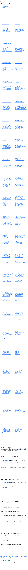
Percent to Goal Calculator (6, 127)
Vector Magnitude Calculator (19, 240)
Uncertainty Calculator (5, 356)
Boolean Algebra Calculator (6, 254)
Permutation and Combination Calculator (8, 273)
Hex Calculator (4, 48)
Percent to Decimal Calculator (6, 67)
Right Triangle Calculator (18, 334)
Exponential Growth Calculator (19, 185)
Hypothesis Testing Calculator (6, 357)
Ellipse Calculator (17, 350)
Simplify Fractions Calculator (6, 178)
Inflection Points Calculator (6, 434)
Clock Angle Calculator (18, 369)
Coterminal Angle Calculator (19, 357)
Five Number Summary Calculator (7, 334)
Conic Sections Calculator (18, 184)
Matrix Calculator (4, 25)
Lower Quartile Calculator (5, 299)
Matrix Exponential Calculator (19, 224)
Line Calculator (4, 85)
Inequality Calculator (18, 139)
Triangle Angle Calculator (18, 372)
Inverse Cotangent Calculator (19, 179)
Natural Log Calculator (18, 197)
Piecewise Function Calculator (6, 219)
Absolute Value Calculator (5, 141)
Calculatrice (6, 559)
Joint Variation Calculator (5, 109)
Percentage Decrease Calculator (6, 126)
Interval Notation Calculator (6, 148)
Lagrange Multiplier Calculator (19, 66)
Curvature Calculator (18, 31)
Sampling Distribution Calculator (6, 374)
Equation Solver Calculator (18, 128)
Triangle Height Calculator (18, 427)
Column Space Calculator (18, 275)
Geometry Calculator (18, 428)
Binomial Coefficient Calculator (19, 198)
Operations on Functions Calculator (20, 105)
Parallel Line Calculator (5, 81)
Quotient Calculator (5, 185)
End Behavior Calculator (18, 158)
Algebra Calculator (5, 204)
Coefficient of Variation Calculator (7, 330)
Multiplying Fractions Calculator (6, 180)
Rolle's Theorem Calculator (18, 87)
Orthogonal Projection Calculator (19, 279)
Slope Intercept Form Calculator (6, 63)
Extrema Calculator (17, 44)
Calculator (23, 559)
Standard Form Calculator (5, 144)
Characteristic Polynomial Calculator (20, 260)
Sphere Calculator (17, 354)
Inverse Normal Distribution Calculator (7, 315)
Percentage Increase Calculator (6, 123)
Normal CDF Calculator (5, 369)
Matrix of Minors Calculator (18, 222)
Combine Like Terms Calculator (6, 238)
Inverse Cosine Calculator (18, 165)
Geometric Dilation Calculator (19, 430)
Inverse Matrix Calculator (18, 281)
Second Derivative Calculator (6, 389)
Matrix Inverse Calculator (18, 216)
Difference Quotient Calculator (19, 29)
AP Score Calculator (5, 218)
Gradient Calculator (5, 159)
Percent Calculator (4, 27)
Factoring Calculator (17, 161)
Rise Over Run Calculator (18, 408)
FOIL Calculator (4, 104)
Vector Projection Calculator (18, 242)
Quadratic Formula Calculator (6, 31)
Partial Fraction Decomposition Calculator (20, 107)
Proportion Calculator (5, 182)
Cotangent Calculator (18, 178)
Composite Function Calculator (19, 183)
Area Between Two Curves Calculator (20, 65)
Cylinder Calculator (17, 351)
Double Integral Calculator (18, 90)
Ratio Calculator (4, 50)
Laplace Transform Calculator (6, 430)
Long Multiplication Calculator (6, 183)
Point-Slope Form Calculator (6, 145)
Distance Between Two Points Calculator (20, 146)
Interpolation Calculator (18, 316)
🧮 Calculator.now (3, 1)
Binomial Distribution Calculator (6, 281)
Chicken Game (4, 349)
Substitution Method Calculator (6, 197)
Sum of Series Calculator (18, 295)
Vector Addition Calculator (18, 219)
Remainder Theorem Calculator (6, 64)
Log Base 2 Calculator (5, 163)
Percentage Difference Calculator (6, 125)
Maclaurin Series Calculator (18, 63)
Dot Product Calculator (18, 256)
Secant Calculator (17, 123)
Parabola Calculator (17, 106)
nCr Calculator (4, 355)
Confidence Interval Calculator (6, 276)
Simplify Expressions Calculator (19, 127)
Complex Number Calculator (19, 104)
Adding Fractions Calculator (6, 184)
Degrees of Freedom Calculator (6, 354)
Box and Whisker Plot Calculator (6, 292)
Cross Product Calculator (18, 255)
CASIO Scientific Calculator (6, 223)
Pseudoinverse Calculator (18, 218)
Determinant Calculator (18, 258)
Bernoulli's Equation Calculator (19, 313)
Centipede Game (4, 350)
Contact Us (12, 556)
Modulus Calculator (5, 255)
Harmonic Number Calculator (19, 296)
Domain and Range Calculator (19, 27)
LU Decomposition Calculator (19, 204)
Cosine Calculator (17, 164)
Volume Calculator (17, 335)
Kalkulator (19, 559)
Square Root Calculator (5, 121)
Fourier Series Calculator (18, 82)
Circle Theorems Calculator (18, 370)
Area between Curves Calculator (19, 46)
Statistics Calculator (5, 262)
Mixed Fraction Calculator (5, 216)
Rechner (10, 559)
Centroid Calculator (17, 407)
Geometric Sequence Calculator (19, 294)
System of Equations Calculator (19, 140)
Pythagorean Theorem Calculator (19, 332)
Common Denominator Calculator (7, 222)
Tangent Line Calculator (5, 408)
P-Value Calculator (4, 316)
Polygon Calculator (17, 355)
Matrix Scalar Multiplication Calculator (20, 235)
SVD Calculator (17, 261)
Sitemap (22, 556)
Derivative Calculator (5, 388)
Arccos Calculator (4, 235)
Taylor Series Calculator (18, 47)
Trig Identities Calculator (18, 202)
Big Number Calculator (5, 47)
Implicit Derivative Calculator (6, 391)
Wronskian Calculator (5, 407)
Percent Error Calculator (5, 24)
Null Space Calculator (18, 259)
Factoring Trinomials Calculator (19, 196)
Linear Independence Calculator (19, 274)
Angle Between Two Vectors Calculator (20, 411)
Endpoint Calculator (17, 395)
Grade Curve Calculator (5, 242)
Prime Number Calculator (18, 311)
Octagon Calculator (17, 412)
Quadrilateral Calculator (18, 390)
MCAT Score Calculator (5, 221)
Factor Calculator (4, 49)
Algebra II (2, 452)
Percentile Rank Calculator (6, 318)
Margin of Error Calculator (6, 300)
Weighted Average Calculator (6, 335)
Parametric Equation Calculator (19, 85)
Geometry (3, 11)
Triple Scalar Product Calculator (19, 254)
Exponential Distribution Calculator (7, 293)
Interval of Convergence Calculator (7, 412)
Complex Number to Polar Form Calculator (21, 108)
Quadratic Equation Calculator (6, 258)
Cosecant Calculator (17, 180)
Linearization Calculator (18, 67)
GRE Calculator (4, 236)
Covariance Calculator (5, 331)
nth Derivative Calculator (5, 393)
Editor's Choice (8, 556)
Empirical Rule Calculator (5, 351)
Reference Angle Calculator (18, 356)
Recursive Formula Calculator (19, 317)
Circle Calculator (17, 337)
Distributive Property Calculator (6, 164)
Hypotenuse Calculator (18, 371)
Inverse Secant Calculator (18, 124)
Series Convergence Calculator (19, 64)
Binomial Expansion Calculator (19, 182)
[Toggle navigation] (27, 1)
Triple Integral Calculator (18, 49)
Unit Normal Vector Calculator (6, 395)
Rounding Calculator (5, 30)
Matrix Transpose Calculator (19, 220)
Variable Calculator (5, 203)
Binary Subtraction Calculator (6, 198)
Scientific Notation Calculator (6, 46)
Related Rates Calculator (18, 83)
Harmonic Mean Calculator (6, 296)
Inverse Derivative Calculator (6, 392)
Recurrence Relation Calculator (19, 312)
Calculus (3, 8)
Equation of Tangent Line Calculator (20, 88)
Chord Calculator (17, 353)
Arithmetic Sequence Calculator (19, 293)
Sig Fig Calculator (4, 259)
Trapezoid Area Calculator (18, 429)
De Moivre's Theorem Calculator (19, 121)
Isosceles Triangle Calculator (19, 376)
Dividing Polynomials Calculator (6, 105)
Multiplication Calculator (5, 166)
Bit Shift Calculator (5, 202)
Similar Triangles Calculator (18, 391)
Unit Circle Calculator (18, 368)
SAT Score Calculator (5, 243)
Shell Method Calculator (18, 71)
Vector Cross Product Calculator (19, 280)
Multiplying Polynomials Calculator (7, 82)
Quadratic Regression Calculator (6, 353)
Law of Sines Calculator (18, 177)
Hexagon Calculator (17, 409)
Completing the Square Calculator (7, 51)
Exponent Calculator (5, 29)
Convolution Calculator (18, 299)
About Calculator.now (3, 556)
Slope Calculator (17, 338)
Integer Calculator (4, 161)
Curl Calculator (17, 32)
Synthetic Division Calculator (6, 62)
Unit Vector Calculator (18, 241)
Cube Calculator (17, 413)
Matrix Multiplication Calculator (19, 237)
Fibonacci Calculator (17, 300)
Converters (25, 556)
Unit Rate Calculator (5, 162)
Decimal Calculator (5, 140)
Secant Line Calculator (5, 411)
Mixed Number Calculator (5, 167)
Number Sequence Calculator (19, 315)
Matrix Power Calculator (18, 223)
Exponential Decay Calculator (6, 257)
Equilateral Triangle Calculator (19, 388)
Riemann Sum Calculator (18, 51)
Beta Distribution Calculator (6, 280)
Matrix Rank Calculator (18, 273)
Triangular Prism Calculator (18, 410)
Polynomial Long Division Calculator (7, 66)
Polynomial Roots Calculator (19, 120)
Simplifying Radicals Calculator (6, 165)
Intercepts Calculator (18, 145)
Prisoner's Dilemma (5, 337)
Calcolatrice (14, 559)
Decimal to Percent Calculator (6, 90)
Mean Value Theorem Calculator (6, 427)
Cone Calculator (17, 352)
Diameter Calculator (17, 432)
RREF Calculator (17, 277)
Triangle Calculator (17, 331)
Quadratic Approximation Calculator (7, 413)
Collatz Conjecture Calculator (19, 298)
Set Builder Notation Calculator (6, 241)
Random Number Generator (6, 28)
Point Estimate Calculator (5, 352)
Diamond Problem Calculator (19, 201)
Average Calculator (5, 279)
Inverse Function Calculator (18, 101)
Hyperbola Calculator (18, 144)
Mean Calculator (4, 312)
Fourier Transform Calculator (19, 68)
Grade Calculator (4, 205)
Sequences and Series (5, 10)
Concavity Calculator (17, 24)
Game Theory (4, 338)
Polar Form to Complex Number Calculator (21, 109)
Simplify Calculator (5, 261)
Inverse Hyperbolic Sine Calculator (19, 102)
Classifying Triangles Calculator (19, 392)
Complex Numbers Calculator (6, 240)
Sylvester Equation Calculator (19, 292)
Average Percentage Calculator (6, 128)
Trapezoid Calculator (17, 349)
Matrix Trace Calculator (18, 221)
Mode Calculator (4, 313)
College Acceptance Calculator (6, 256)
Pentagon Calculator (17, 389)
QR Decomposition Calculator (19, 276)
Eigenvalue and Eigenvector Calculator (20, 262)
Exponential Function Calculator (19, 160)
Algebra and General (5, 6)
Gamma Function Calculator (18, 48)
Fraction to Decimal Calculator (6, 88)
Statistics (3, 7)
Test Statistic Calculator (5, 372)
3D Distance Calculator (18, 147)
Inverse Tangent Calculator (18, 126)
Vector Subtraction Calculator (19, 257)
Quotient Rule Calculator (18, 89)
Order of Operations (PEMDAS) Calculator (8, 69)
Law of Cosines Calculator (18, 166)
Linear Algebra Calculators (8, 564)
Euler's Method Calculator (18, 26)
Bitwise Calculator (4, 201)
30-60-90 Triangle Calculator (19, 374)
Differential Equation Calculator (6, 410)
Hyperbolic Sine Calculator (18, 143)
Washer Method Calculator (18, 86)
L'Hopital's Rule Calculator (18, 69)
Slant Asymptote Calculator (18, 203)
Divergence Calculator (18, 28)
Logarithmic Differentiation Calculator (7, 428)
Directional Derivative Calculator (6, 390)
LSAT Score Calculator (5, 220)
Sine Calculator (17, 141)
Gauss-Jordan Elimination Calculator (20, 217)
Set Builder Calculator (18, 314)
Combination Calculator (5, 260)
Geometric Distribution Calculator (7, 294)
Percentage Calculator (5, 122)
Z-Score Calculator (4, 275)
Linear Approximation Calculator (6, 429)
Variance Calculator (5, 332)
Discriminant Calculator (5, 106)
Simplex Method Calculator (6, 110)
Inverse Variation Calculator (6, 108)
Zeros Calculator (17, 162)
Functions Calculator (17, 25)
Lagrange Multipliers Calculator (6, 431)
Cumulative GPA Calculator (6, 217)
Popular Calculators (17, 556)
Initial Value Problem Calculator (19, 70)
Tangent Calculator (17, 125)
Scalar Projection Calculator (18, 243)
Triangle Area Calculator (18, 373)
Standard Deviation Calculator (6, 274)
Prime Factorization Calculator (6, 65)
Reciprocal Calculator (5, 186)
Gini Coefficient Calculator (6, 370)
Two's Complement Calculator (6, 146)
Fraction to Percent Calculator (6, 102)
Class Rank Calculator (5, 319)
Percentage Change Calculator (6, 124)
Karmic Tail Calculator (5, 371)
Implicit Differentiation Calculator (19, 50)
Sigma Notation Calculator (18, 319)
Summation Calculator (18, 330)
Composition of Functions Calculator (7, 224)
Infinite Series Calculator (18, 318)
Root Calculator (4, 32)
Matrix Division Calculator (18, 236)
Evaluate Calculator (17, 159)
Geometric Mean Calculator (6, 295)
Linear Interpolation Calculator (6, 147)
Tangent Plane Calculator (5, 409)
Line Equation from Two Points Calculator (20, 414)
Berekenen (1, 559)
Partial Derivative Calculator (6, 376)
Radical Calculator (4, 143)
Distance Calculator (17, 333)
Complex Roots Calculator (18, 122)
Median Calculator (4, 311)
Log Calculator (4, 44)
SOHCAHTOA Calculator (18, 431)
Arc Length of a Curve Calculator (19, 30)
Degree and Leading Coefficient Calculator (20, 163)
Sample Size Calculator (5, 277)
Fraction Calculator (5, 26)
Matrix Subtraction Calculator (19, 238)
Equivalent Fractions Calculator (6, 179)
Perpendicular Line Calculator (6, 70)
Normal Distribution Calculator (6, 314)
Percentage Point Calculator (6, 129)
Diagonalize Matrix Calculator (19, 205)
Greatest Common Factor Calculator (7, 43)
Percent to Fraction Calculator (6, 68)
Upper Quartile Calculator (5, 333)
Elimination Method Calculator (6, 199)
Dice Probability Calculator (6, 373)
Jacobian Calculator (5, 432)
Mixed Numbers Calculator (6, 237)
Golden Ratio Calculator (18, 393)
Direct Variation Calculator (6, 107)
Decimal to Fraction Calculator (6, 89)
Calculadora (1, 560)
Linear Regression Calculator (6, 298)
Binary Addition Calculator (6, 160)
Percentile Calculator (5, 317)
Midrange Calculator (5, 368)
